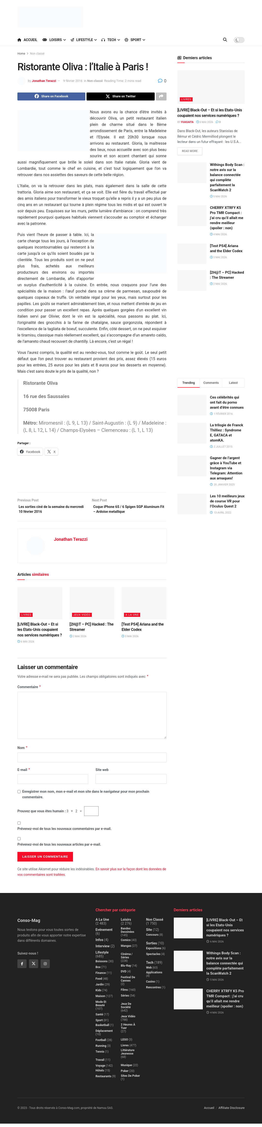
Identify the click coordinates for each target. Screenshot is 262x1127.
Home (21, 53)
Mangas (126, 949)
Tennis (99, 1055)
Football (100, 1043)
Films (124, 993)
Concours (152, 938)
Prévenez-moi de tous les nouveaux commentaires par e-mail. (64, 832)
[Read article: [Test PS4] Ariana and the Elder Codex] (144, 607)
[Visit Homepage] (50, 17)
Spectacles (153, 957)
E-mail (23, 773)
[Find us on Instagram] (45, 967)
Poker (125, 1074)
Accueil (27, 40)
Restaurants (103, 1079)
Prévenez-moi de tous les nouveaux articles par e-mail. (59, 848)
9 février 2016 (72, 81)
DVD (123, 975)
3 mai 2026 (130, 639)
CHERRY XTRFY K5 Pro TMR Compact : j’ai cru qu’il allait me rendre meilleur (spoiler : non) (226, 218)
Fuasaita (187, 122)
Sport (133, 40)
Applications (154, 975)
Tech (109, 40)
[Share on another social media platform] (161, 97)
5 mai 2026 (218, 197)
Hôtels (99, 1074)
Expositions (153, 951)
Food (98, 982)
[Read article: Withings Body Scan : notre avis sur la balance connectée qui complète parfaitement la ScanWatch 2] (191, 173)
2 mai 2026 (78, 639)
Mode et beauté (100, 1007)
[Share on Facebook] (51, 97)
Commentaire (29, 690)
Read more (192, 151)
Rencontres (153, 990)
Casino (150, 985)
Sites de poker (130, 1079)
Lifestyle (82, 40)
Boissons (101, 964)
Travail (99, 1063)
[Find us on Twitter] (33, 967)
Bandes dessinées (127, 933)
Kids (98, 993)
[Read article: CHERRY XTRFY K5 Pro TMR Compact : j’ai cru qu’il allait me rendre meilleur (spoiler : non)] (191, 216)
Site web (102, 773)
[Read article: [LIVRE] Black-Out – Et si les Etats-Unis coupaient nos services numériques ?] (39, 607)
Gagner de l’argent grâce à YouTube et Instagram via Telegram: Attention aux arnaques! (226, 469)
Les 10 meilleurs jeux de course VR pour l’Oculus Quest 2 (227, 502)
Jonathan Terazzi (44, 81)
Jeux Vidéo (81, 618)
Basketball (102, 1028)
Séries (125, 999)
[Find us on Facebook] (22, 967)
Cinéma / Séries (127, 959)
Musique (126, 1068)
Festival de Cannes (128, 982)
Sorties (151, 947)
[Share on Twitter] (120, 97)
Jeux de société (126, 1009)
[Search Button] (225, 40)
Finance (100, 976)
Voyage (100, 1069)
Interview (102, 949)
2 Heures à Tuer (128, 1029)
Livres (26, 618)
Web (149, 971)
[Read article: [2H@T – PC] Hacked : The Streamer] (92, 607)
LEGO (124, 1043)
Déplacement (104, 1034)
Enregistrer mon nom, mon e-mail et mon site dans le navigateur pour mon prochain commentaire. (85, 797)
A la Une (132, 618)
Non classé (37, 53)
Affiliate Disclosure (231, 1111)
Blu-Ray (126, 969)
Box (97, 970)
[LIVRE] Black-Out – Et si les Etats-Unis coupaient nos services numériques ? (39, 633)
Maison (100, 999)
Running (100, 1049)
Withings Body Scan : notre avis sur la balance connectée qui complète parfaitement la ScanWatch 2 (225, 966)
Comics (126, 943)
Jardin (99, 988)
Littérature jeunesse (127, 1055)
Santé (99, 1018)
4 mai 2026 (218, 235)
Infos (99, 943)
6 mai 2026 (25, 645)
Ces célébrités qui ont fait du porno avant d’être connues (227, 403)
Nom (22, 751)
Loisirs (52, 40)
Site (149, 933)
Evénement (103, 933)
